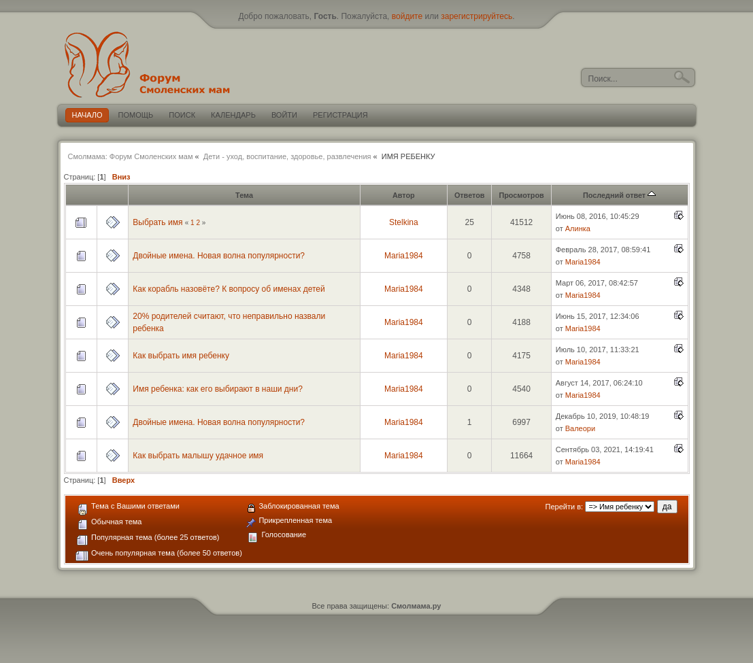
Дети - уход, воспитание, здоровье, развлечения (287, 156)
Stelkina (403, 222)
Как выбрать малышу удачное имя (198, 455)
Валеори (580, 428)
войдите (407, 16)
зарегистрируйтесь (476, 16)
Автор (403, 195)
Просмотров (521, 195)
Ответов (469, 195)
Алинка (577, 228)
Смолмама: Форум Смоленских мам (130, 156)
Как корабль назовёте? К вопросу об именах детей (228, 289)
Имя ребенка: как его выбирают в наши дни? (218, 389)
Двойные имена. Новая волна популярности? (219, 255)
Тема (244, 195)
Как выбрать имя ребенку (181, 355)
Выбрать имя (157, 222)
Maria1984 (403, 255)
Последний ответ (619, 195)
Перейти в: (565, 507)
